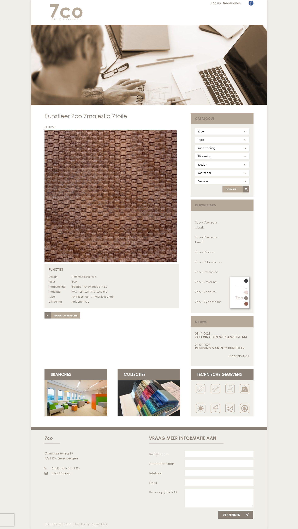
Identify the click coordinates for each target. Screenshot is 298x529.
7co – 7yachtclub (208, 302)
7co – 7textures (206, 282)
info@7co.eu (57, 473)
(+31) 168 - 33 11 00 (61, 468)
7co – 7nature (205, 292)
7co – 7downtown (208, 262)
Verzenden (236, 515)
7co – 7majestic (206, 272)
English (216, 3)
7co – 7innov (204, 252)
